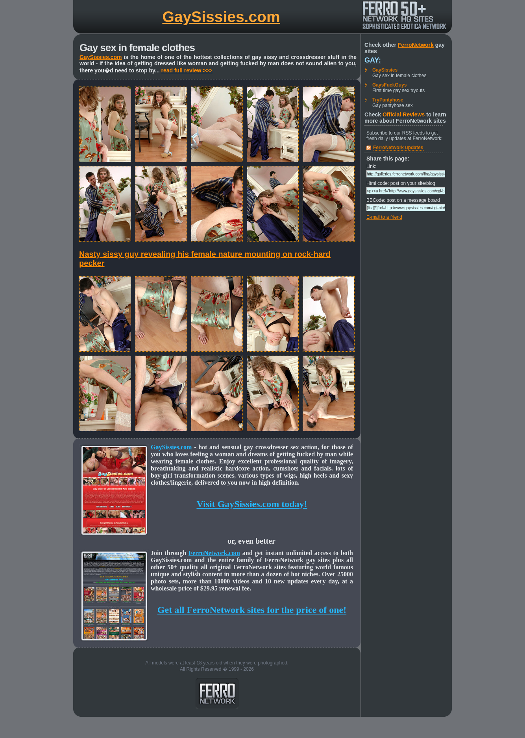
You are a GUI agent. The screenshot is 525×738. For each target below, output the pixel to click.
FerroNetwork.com (214, 553)
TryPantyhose (387, 100)
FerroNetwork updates (398, 147)
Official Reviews (404, 114)
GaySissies (384, 70)
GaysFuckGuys (389, 85)
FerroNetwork (416, 45)
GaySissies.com (221, 16)
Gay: (372, 60)
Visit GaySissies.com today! (251, 504)
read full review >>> (186, 70)
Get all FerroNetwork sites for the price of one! (251, 610)
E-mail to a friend (384, 217)
